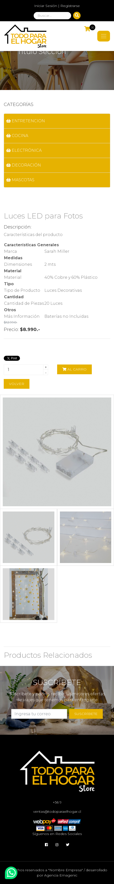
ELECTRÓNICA (24, 150)
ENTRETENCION (25, 120)
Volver (16, 384)
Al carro (74, 369)
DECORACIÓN (23, 165)
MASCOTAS (20, 180)
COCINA (17, 135)
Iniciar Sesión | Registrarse (57, 6)
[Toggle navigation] (103, 36)
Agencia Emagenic (60, 875)
